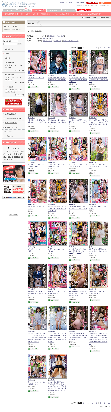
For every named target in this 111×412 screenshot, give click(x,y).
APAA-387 (93, 247)
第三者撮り (8, 67)
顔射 (16, 89)
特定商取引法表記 (13, 214)
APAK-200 (72, 331)
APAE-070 (93, 289)
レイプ (17, 65)
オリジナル (57, 41)
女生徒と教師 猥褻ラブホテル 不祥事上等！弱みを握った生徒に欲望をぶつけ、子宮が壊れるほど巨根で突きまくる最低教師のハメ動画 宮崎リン (57, 386)
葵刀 (12, 159)
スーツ (12, 89)
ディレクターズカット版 (70, 41)
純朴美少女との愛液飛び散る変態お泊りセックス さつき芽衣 (78, 122)
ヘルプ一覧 (8, 131)
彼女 (17, 154)
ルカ (12, 151)
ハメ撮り (7, 151)
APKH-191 (72, 289)
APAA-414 (52, 118)
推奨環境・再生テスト (12, 127)
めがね (10, 80)
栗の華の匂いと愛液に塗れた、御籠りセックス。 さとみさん (98, 251)
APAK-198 (93, 331)
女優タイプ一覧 (18, 82)
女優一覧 (35, 14)
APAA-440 (52, 75)
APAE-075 (52, 247)
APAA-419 (31, 118)
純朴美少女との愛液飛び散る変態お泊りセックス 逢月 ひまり (37, 122)
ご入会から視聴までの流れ (13, 118)
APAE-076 (31, 247)
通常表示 (51, 36)
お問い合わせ (81, 14)
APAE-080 (31, 204)
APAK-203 (31, 331)
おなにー (18, 148)
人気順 (27, 14)
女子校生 (7, 65)
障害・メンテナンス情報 (76, 3)
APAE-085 (52, 162)
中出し (7, 89)
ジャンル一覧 (19, 70)
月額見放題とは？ (46, 14)
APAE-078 (93, 204)
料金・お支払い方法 (61, 14)
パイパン (7, 77)
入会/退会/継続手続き (94, 14)
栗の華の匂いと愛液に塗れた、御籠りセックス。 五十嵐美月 (98, 166)
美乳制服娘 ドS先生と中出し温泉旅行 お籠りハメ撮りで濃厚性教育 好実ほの (78, 293)
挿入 (5, 157)
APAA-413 (72, 118)
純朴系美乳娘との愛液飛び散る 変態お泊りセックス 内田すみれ (98, 80)
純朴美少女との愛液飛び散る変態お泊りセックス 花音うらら (37, 293)
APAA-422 (93, 75)
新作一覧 (20, 14)
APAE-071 (52, 289)
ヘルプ (72, 14)
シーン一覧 (19, 94)
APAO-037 (93, 118)
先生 (12, 65)
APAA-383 (31, 289)
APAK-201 (52, 331)
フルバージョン (47, 41)
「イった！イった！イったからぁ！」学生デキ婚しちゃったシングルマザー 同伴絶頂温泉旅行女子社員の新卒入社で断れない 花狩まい (37, 338)
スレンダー (14, 77)
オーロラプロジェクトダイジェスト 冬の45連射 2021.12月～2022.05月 (57, 209)
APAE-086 (31, 162)
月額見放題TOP (9, 14)
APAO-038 (72, 75)
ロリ (20, 77)
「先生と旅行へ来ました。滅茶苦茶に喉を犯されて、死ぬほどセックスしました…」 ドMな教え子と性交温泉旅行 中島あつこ (57, 338)
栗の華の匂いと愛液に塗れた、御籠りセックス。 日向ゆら (78, 209)
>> (109, 48)
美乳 (6, 80)
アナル (13, 92)
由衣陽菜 (17, 157)
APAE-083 (72, 162)
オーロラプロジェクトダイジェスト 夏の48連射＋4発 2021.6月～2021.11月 (78, 251)
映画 (9, 157)
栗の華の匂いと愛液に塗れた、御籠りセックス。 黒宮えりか (57, 122)
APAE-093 (31, 75)
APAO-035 (72, 247)
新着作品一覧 (9, 49)
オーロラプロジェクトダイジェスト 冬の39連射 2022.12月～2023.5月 (78, 80)
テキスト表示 (60, 36)
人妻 (21, 65)
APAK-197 (52, 380)
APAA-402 (93, 162)
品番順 (51, 38)
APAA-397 (72, 204)
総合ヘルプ (63, 3)
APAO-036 (52, 204)
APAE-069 (31, 380)
